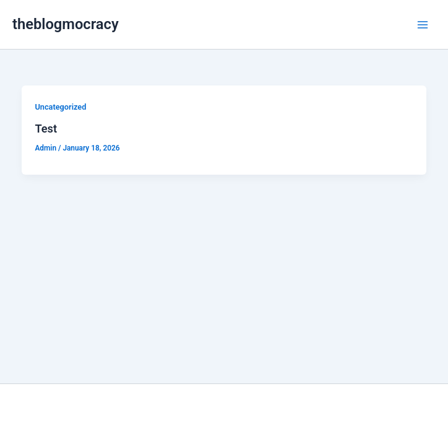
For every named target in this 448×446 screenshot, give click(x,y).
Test (46, 128)
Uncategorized (60, 107)
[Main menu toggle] (423, 25)
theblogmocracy (65, 24)
